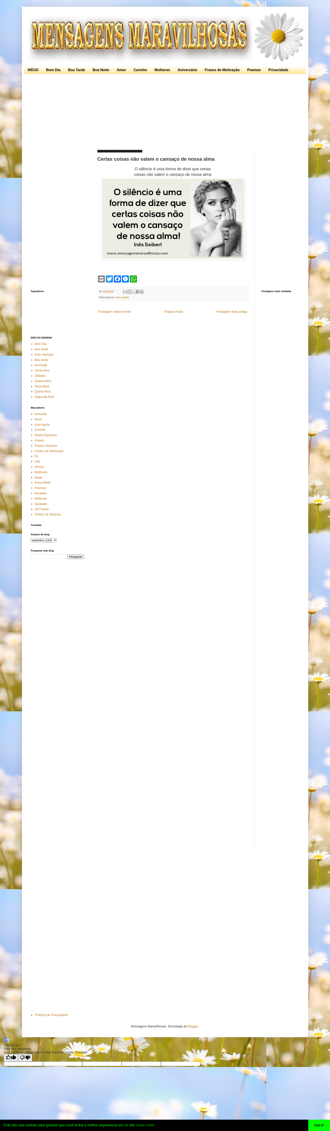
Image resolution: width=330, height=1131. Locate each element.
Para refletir (43, 482)
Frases (39, 440)
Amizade (41, 414)
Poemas (254, 70)
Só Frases (42, 509)
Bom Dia (53, 70)
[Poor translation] (25, 1057)
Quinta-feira (43, 391)
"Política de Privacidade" (51, 1015)
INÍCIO (33, 70)
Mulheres (162, 70)
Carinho (140, 70)
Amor (121, 70)
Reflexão (41, 498)
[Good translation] (11, 1057)
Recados (41, 493)
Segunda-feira (44, 397)
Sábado (40, 375)
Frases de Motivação (222, 70)
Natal (38, 477)
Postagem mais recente (115, 311)
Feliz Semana (44, 354)
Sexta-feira (42, 370)
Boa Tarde (76, 70)
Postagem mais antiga (231, 311)
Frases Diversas (46, 445)
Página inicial (174, 311)
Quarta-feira (43, 381)
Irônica (39, 467)
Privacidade (278, 70)
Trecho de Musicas (48, 514)
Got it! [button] (319, 1125)
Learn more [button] (145, 1125)
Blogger (193, 1026)
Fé (36, 456)
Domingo (41, 365)
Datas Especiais (46, 435)
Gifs (37, 461)
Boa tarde (41, 360)
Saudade (41, 504)
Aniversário (187, 70)
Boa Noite (101, 70)
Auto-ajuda (122, 297)
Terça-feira (42, 386)
